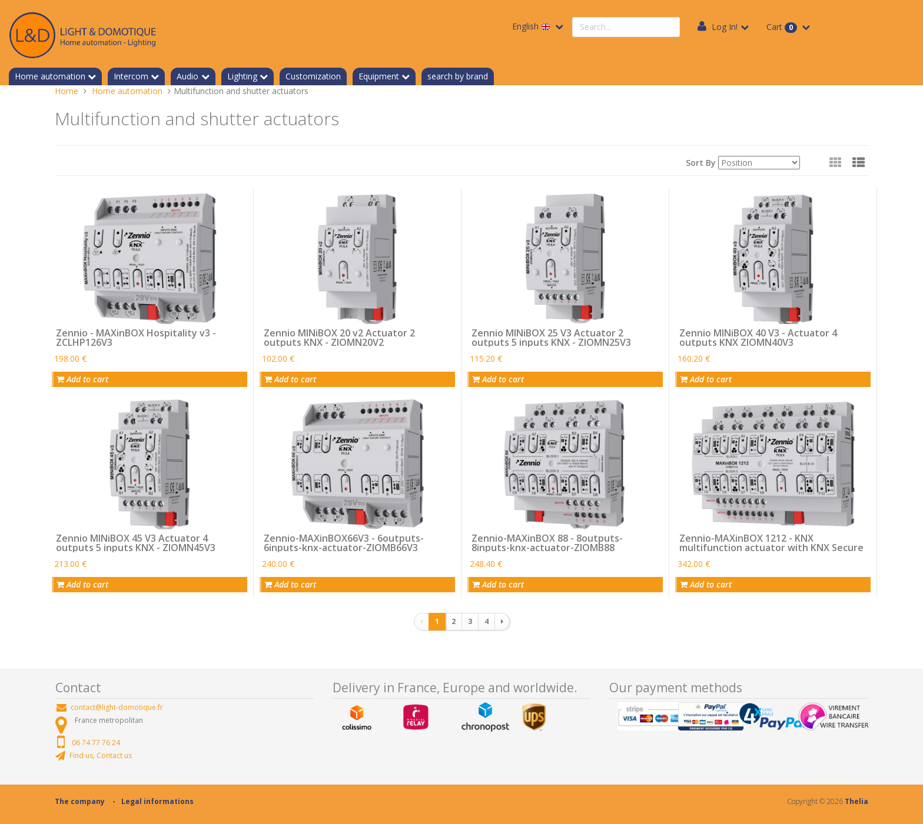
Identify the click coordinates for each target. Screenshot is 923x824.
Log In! (725, 26)
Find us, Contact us (100, 755)
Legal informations (157, 801)
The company (80, 801)
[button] (858, 162)
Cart (782, 27)
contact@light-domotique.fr (117, 707)
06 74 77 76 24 (96, 743)
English (532, 26)
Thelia (856, 801)
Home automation (50, 76)
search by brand (457, 76)
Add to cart (82, 379)
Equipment (378, 76)
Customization (313, 76)
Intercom (131, 76)
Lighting (242, 76)
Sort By (701, 162)
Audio (187, 76)
